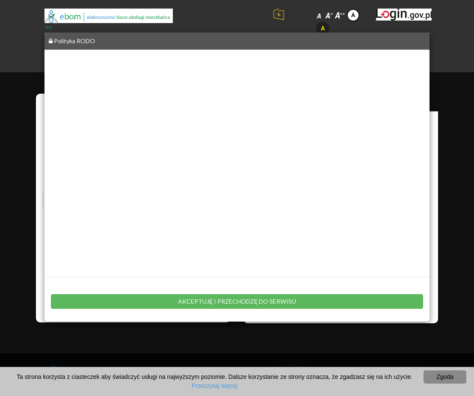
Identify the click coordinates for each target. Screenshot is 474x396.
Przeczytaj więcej (214, 385)
